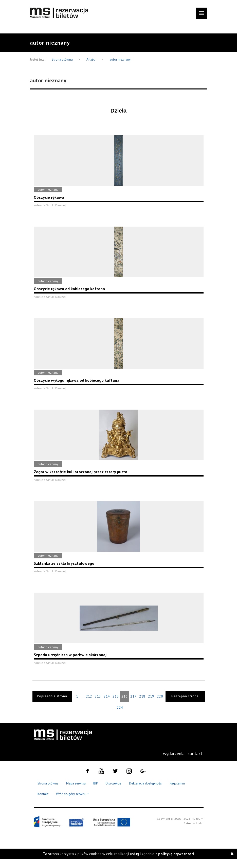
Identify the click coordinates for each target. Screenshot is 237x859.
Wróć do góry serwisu (72, 794)
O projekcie (113, 783)
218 (142, 696)
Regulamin (177, 783)
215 (116, 696)
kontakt (195, 753)
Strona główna (63, 59)
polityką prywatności (176, 853)
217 (133, 696)
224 (120, 707)
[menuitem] (174, 753)
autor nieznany (120, 59)
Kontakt (43, 794)
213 (98, 696)
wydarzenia (174, 753)
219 (151, 696)
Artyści (91, 59)
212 (89, 696)
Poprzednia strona (52, 696)
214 (107, 696)
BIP (95, 783)
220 (160, 696)
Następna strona (185, 696)
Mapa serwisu (76, 783)
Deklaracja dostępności (145, 783)
